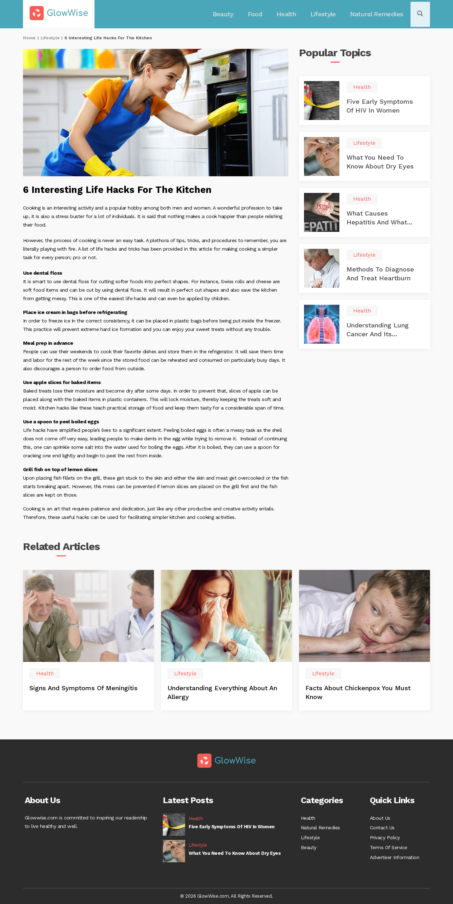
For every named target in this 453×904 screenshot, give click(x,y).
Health (288, 14)
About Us (380, 816)
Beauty (227, 14)
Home (29, 37)
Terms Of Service (388, 848)
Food (258, 14)
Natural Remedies (376, 14)
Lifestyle (324, 14)
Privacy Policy (385, 837)
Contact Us (382, 827)
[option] (88, 642)
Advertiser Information (394, 859)
